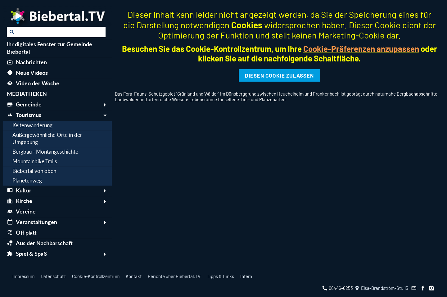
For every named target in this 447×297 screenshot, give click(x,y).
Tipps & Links (220, 276)
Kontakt (134, 276)
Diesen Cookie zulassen (279, 75)
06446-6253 (337, 288)
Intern (246, 276)
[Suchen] (56, 32)
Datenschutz (53, 276)
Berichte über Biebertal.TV (174, 276)
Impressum (23, 276)
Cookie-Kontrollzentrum (96, 276)
